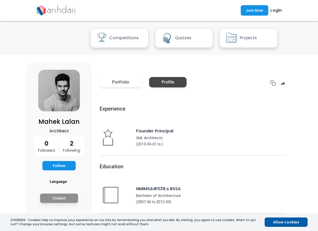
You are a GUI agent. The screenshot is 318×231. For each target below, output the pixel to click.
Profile (168, 82)
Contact (59, 198)
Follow (59, 165)
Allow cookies (286, 222)
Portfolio (120, 82)
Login (276, 10)
